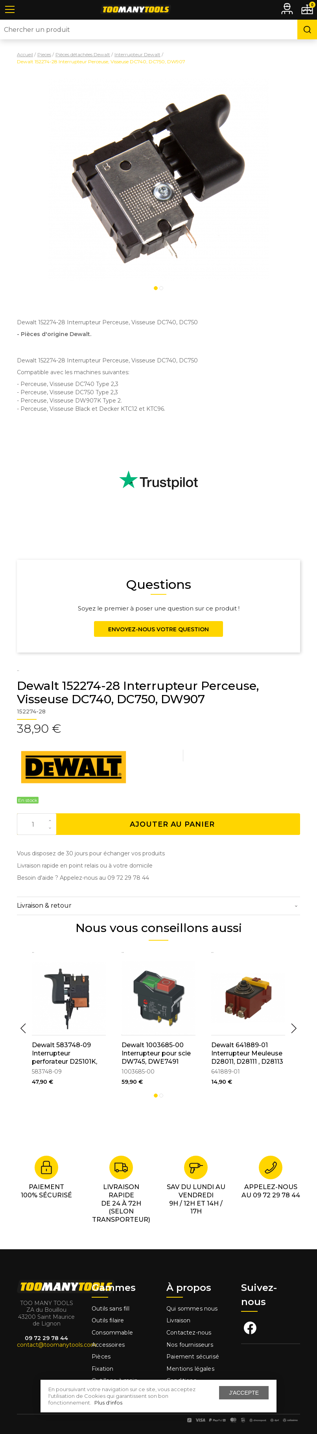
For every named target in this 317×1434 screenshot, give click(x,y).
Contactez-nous (188, 1332)
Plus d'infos (108, 1402)
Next (294, 1028)
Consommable (112, 1332)
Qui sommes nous (192, 1308)
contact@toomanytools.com (56, 1344)
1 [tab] (156, 288)
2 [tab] (161, 288)
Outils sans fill (110, 1308)
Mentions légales (191, 1368)
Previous (23, 1028)
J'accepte (244, 1393)
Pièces (101, 1356)
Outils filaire (108, 1320)
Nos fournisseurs (189, 1344)
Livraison (178, 1320)
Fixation (102, 1368)
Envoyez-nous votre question (158, 629)
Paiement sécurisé (192, 1356)
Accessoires (108, 1344)
